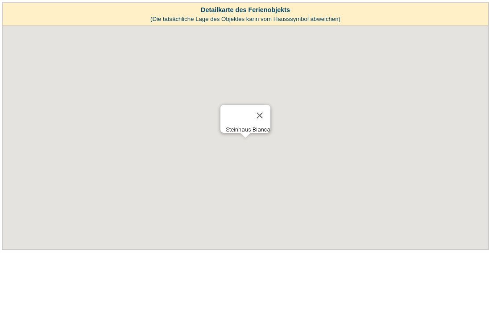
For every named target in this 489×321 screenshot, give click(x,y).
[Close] (259, 115)
